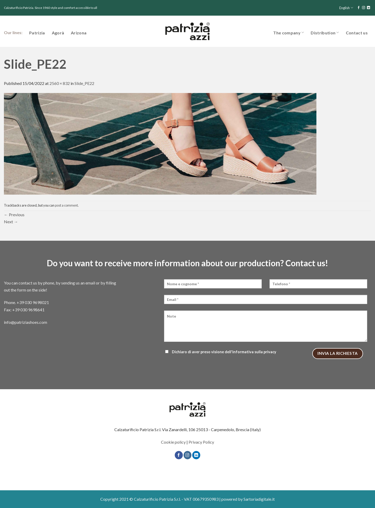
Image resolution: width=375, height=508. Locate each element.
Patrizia (37, 32)
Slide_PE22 (84, 83)
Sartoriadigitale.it (259, 499)
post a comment (66, 205)
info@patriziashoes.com (25, 322)
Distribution (325, 32)
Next (11, 221)
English (346, 7)
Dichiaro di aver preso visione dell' (220, 352)
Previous (14, 214)
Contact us (357, 32)
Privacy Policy (201, 441)
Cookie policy (173, 441)
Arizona (78, 32)
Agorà (58, 32)
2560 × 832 (59, 83)
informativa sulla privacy (254, 352)
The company (288, 32)
